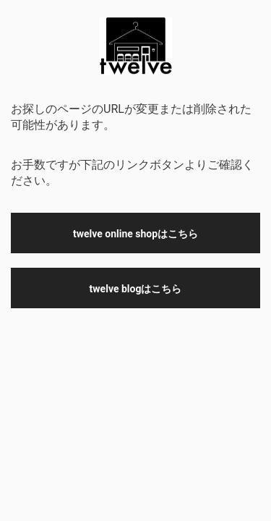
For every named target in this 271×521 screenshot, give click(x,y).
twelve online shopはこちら (135, 234)
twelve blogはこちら (136, 289)
